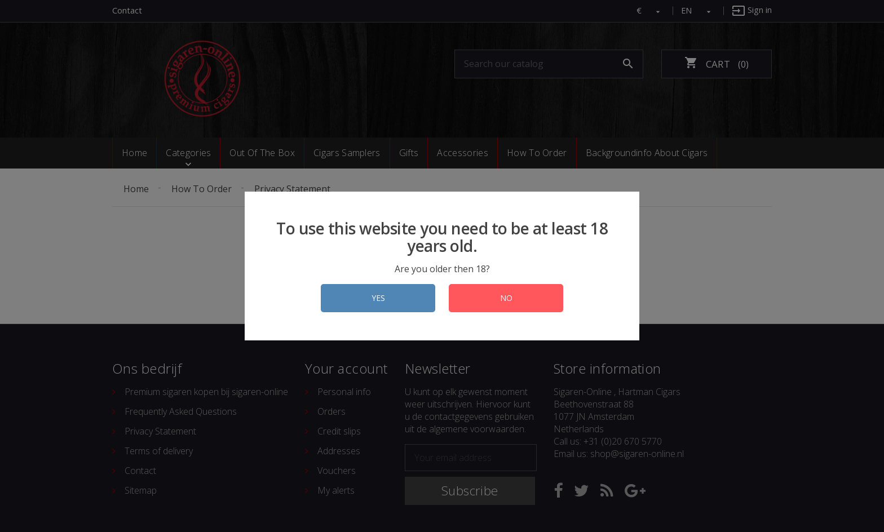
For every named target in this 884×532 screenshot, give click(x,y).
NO (506, 297)
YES (378, 297)
